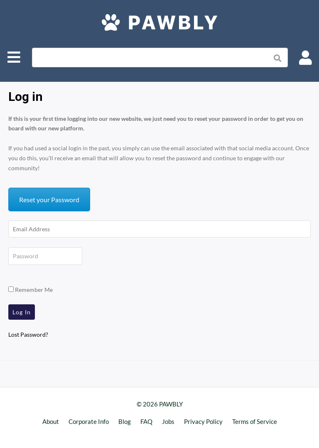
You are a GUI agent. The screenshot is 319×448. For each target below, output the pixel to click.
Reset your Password (49, 199)
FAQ (146, 421)
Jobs (168, 421)
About (50, 421)
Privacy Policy (203, 421)
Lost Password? (28, 334)
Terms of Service (254, 421)
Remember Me (30, 289)
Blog (124, 421)
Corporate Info (89, 421)
